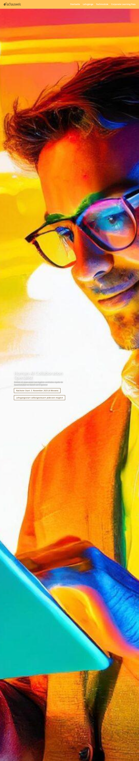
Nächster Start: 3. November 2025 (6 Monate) (37, 390)
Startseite (75, 5)
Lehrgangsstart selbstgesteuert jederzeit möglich (39, 397)
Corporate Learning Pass (123, 5)
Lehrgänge (88, 5)
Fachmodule (102, 5)
